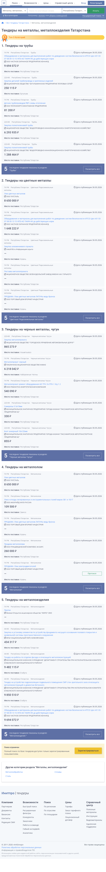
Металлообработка (14, 772)
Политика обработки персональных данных (21, 847)
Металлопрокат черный (15, 362)
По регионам (50, 806)
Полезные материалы (91, 810)
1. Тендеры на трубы (17, 46)
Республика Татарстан (20, 52)
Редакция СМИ (8, 822)
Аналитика (28, 833)
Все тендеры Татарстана (17, 23)
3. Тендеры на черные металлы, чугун (30, 329)
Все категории (10, 15)
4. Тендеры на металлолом (22, 467)
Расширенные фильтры (29, 811)
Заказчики (27, 821)
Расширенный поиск (93, 15)
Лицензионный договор (72, 818)
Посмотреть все (92, 169)
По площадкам (50, 814)
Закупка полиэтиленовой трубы (18, 125)
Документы (7, 810)
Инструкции (91, 816)
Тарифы (68, 806)
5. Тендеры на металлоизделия (26, 600)
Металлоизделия (38, 606)
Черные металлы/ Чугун (41, 336)
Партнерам (7, 806)
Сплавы (58, 772)
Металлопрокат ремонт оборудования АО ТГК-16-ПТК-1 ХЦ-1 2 (32, 384)
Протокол (92, 573)
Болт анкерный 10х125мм (15, 431)
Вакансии (6, 814)
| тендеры (15, 793)
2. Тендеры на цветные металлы (26, 180)
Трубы (33, 52)
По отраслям (49, 810)
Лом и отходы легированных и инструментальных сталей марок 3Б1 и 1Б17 (38, 499)
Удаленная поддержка (91, 825)
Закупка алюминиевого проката (18, 246)
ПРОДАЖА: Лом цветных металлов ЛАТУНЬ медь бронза (29, 296)
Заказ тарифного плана (72, 811)
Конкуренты (28, 817)
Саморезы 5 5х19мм (13, 406)
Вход (83, 3)
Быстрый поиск (30, 806)
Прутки (7, 610)
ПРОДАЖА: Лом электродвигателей (20, 566)
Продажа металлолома (14, 544)
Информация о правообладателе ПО (18, 850)
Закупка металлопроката (15, 339)
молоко (42, 15)
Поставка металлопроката (16, 271)
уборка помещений (58, 15)
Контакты (6, 818)
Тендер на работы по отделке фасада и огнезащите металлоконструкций (37, 657)
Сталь (8, 776)
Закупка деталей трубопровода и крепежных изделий (28, 81)
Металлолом (36, 474)
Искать (96, 10)
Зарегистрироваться (88, 750)
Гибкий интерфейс (31, 829)
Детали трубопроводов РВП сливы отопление (25, 103)
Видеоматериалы (94, 820)
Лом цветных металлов (14, 193)
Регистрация (96, 3)
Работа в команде (31, 825)
